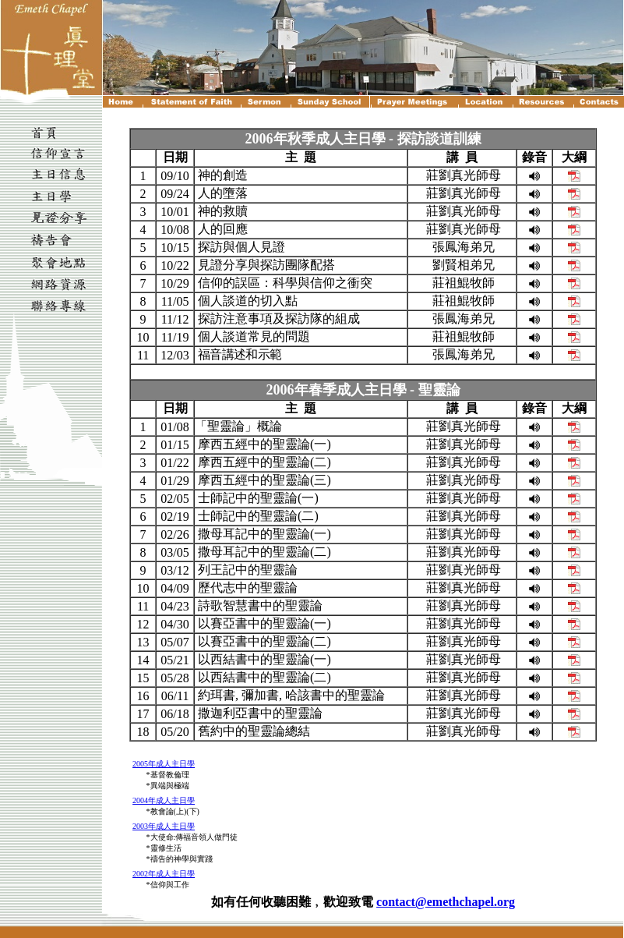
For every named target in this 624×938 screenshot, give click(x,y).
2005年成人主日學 (163, 763)
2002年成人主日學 (163, 873)
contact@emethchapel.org (445, 901)
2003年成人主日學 (163, 826)
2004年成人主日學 (163, 800)
